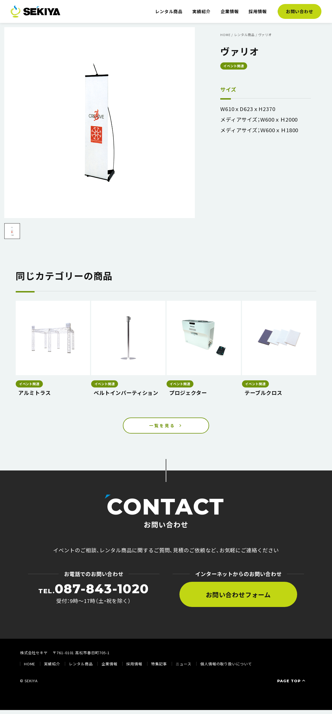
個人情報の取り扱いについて (226, 668)
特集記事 (159, 668)
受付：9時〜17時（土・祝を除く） (93, 597)
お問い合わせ (299, 11)
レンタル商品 (169, 11)
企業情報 (230, 11)
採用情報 (258, 11)
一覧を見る (162, 427)
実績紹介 (201, 11)
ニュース (183, 668)
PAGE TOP (291, 685)
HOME (29, 668)
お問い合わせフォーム (238, 598)
